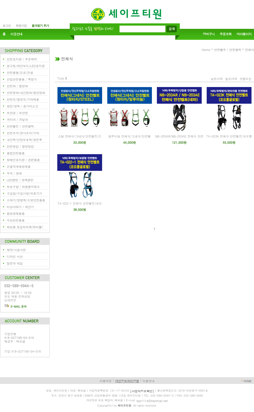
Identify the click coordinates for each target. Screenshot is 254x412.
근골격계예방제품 (19, 166)
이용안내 (16, 34)
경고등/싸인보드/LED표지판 (26, 66)
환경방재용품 (16, 213)
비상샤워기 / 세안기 (20, 207)
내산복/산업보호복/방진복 (24, 139)
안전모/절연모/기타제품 (23, 99)
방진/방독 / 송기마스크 (22, 106)
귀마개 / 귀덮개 (17, 119)
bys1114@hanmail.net (152, 401)
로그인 (6, 25)
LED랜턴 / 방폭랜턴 (20, 180)
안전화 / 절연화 (17, 86)
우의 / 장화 (14, 173)
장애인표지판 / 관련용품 (23, 160)
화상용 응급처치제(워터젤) (25, 227)
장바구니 (209, 34)
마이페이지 (244, 34)
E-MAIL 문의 (15, 306)
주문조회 (226, 34)
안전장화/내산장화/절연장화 (26, 93)
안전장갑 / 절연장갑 (20, 146)
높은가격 (231, 79)
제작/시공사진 (16, 250)
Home (206, 49)
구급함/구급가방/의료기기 (24, 193)
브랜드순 (246, 79)
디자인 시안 (15, 256)
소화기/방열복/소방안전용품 (26, 200)
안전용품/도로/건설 (20, 72)
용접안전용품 (16, 153)
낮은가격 (217, 79)
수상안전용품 (16, 220)
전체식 (249, 49)
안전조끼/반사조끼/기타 (23, 133)
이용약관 (106, 381)
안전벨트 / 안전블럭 (20, 126)
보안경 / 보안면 (17, 113)
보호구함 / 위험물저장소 (23, 186)
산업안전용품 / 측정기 (22, 79)
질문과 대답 (15, 263)
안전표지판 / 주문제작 (22, 59)
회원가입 (21, 25)
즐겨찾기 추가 (40, 25)
